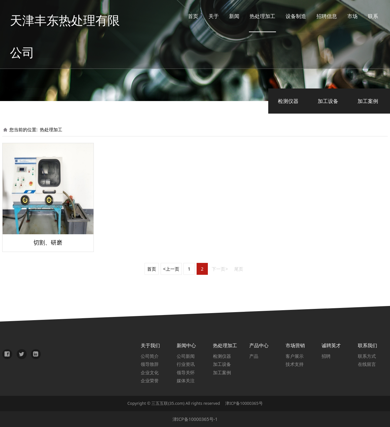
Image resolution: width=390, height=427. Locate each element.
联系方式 (367, 356)
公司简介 (150, 356)
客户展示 (295, 356)
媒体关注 (186, 380)
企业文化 (150, 372)
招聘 (326, 356)
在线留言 (367, 364)
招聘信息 (322, 16)
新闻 (229, 16)
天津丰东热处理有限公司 (71, 16)
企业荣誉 (150, 380)
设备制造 (291, 16)
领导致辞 (150, 364)
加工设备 (328, 101)
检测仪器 (288, 101)
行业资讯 (186, 364)
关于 (209, 16)
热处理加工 (257, 16)
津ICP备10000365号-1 (195, 419)
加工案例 (368, 101)
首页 (188, 16)
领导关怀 (186, 372)
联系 (368, 16)
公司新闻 (186, 356)
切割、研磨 (47, 242)
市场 (347, 16)
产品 (253, 356)
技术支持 (295, 364)
